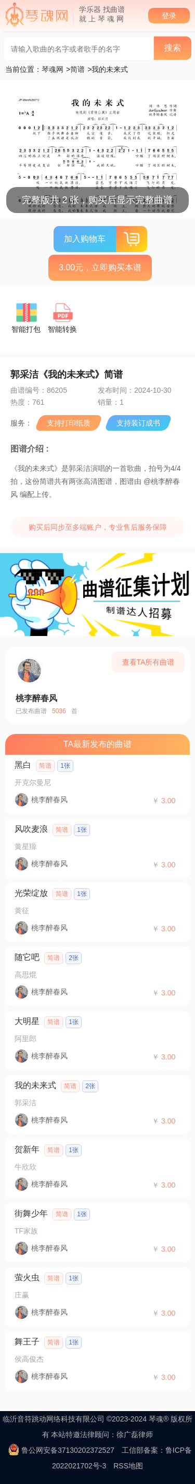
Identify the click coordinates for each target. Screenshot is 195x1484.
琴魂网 (52, 69)
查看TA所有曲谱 (148, 662)
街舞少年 (31, 1213)
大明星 (27, 1021)
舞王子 (27, 1341)
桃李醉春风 (36, 698)
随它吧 (27, 957)
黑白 (23, 764)
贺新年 (27, 1149)
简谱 (77, 69)
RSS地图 (128, 1466)
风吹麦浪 (31, 829)
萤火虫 (27, 1277)
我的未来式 (35, 1085)
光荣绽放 (31, 893)
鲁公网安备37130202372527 (67, 1450)
